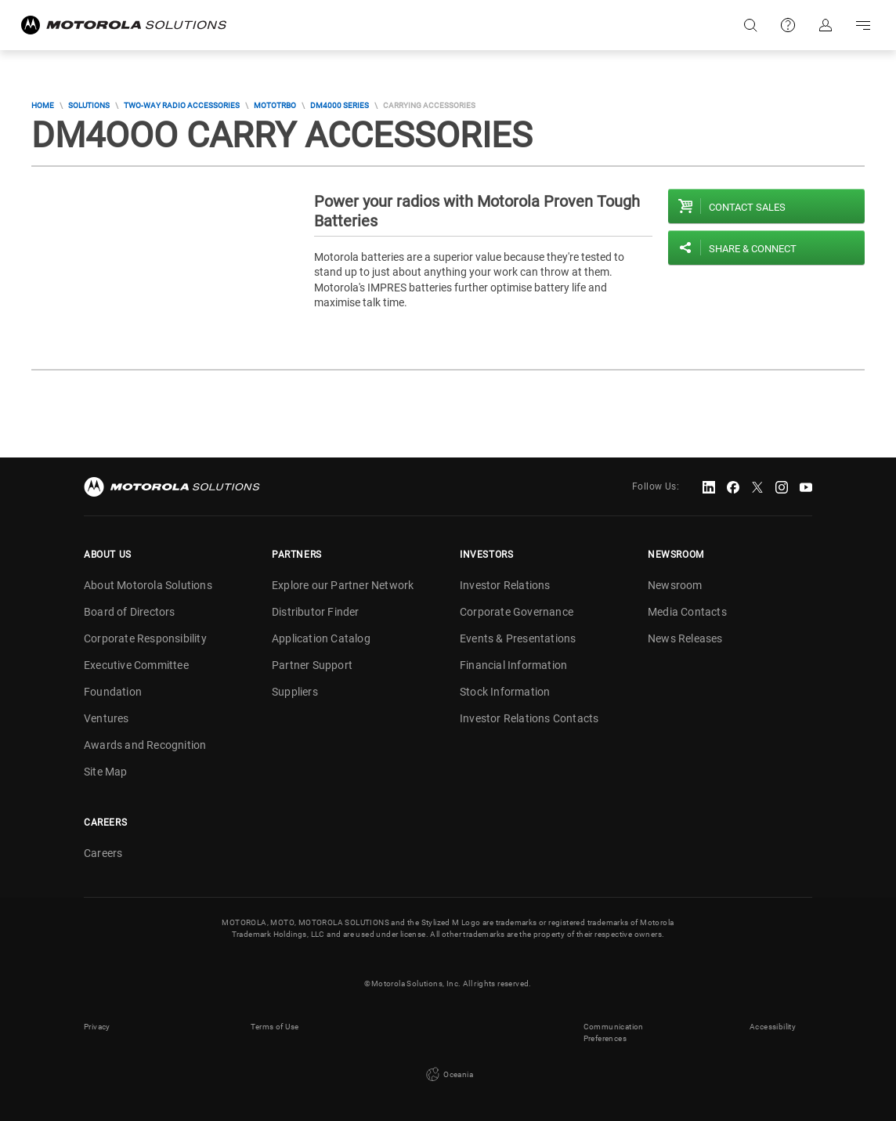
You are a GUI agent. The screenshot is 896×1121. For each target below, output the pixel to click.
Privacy (97, 1026)
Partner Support (312, 665)
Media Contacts (687, 612)
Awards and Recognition (145, 745)
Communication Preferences (613, 1032)
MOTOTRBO (275, 105)
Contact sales (747, 207)
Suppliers (295, 691)
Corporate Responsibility (145, 638)
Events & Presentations (518, 638)
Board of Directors (129, 612)
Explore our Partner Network (343, 585)
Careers (103, 853)
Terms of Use (275, 1026)
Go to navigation (863, 25)
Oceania (448, 1074)
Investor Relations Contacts (529, 718)
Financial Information (513, 665)
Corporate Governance (516, 612)
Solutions (89, 105)
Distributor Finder (315, 612)
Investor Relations (505, 585)
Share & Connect (753, 249)
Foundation (113, 691)
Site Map (106, 771)
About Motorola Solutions (148, 585)
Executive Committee (136, 665)
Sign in (825, 25)
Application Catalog (321, 638)
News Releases (685, 638)
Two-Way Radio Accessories (182, 105)
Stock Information (505, 691)
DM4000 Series (339, 105)
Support (788, 25)
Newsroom (675, 585)
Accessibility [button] (773, 1026)
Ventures (106, 718)
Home (42, 105)
